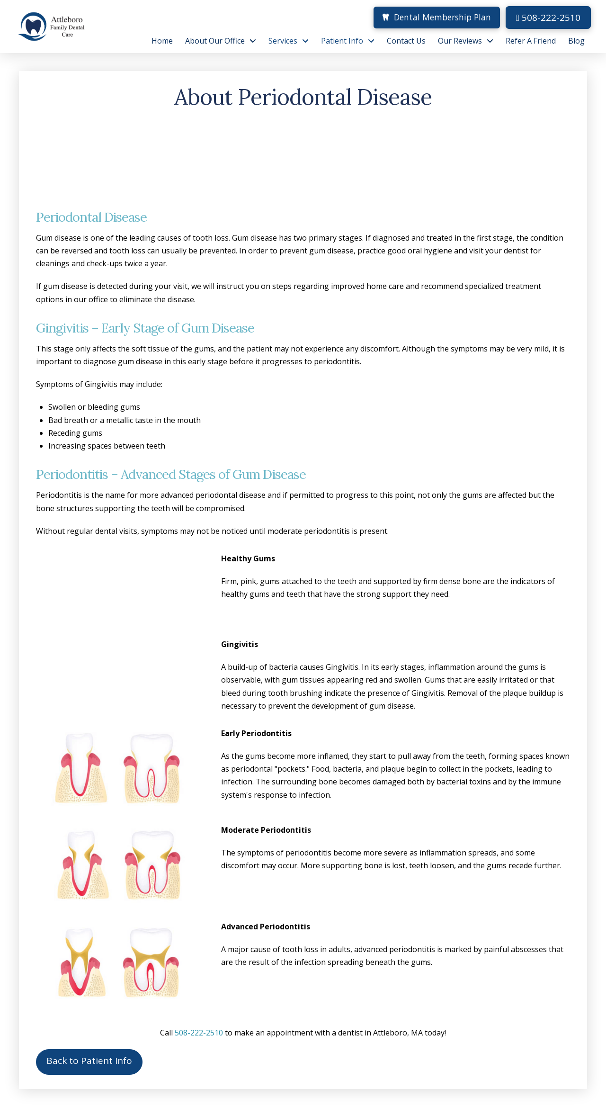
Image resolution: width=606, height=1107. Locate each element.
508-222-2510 (548, 17)
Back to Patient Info (89, 1060)
